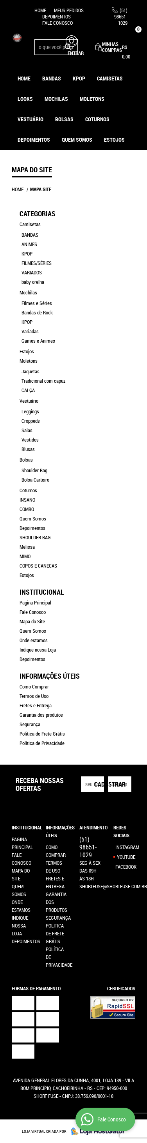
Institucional (42, 592)
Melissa (27, 546)
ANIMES (29, 244)
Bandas (51, 78)
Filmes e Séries (37, 303)
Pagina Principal (35, 602)
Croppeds (31, 420)
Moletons (92, 98)
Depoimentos (56, 16)
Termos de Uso (34, 695)
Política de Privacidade (42, 743)
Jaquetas (30, 371)
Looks (25, 98)
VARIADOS (32, 272)
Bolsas (64, 119)
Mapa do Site (32, 621)
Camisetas (110, 78)
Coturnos (97, 119)
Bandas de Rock (37, 312)
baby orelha (33, 281)
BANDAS (30, 234)
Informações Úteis (50, 676)
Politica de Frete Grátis (42, 733)
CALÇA (28, 390)
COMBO (27, 509)
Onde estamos (34, 640)
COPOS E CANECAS (38, 565)
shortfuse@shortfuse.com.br (113, 886)
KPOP (79, 78)
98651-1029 (120, 16)
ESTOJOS (114, 139)
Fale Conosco (57, 22)
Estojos (27, 351)
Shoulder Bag (34, 470)
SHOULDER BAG (35, 537)
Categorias (38, 213)
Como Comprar (34, 686)
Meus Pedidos (69, 10)
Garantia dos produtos (41, 714)
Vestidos (30, 439)
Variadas (30, 331)
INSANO (27, 499)
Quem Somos (77, 139)
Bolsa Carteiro (35, 479)
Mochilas (56, 98)
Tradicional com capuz (43, 380)
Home (40, 10)
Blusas (28, 449)
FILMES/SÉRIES (37, 263)
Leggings (30, 411)
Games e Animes (38, 340)
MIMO (25, 556)
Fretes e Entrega (36, 705)
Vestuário (30, 119)
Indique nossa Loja (38, 649)
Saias (27, 430)
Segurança (30, 724)
